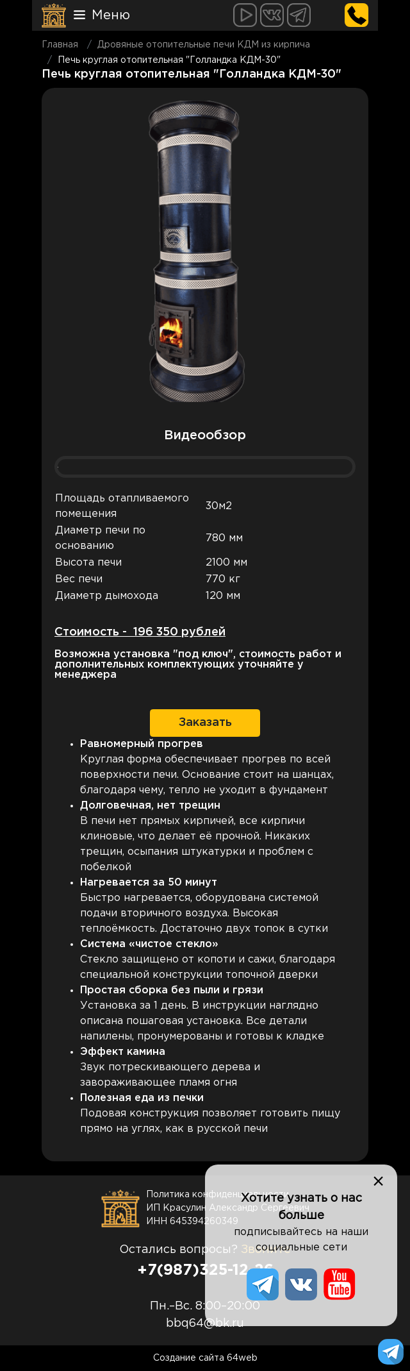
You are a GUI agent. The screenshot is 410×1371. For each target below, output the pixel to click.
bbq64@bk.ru (205, 1323)
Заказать (205, 723)
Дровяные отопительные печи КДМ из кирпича (203, 45)
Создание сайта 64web (205, 1358)
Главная (60, 45)
